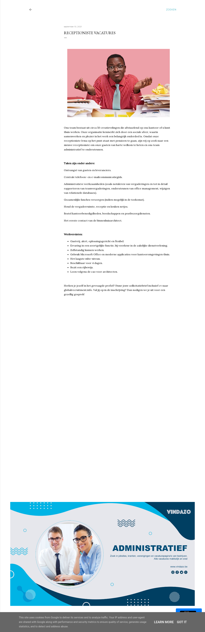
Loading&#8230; (115, 386)
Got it (182, 622)
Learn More (164, 622)
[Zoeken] (171, 9)
